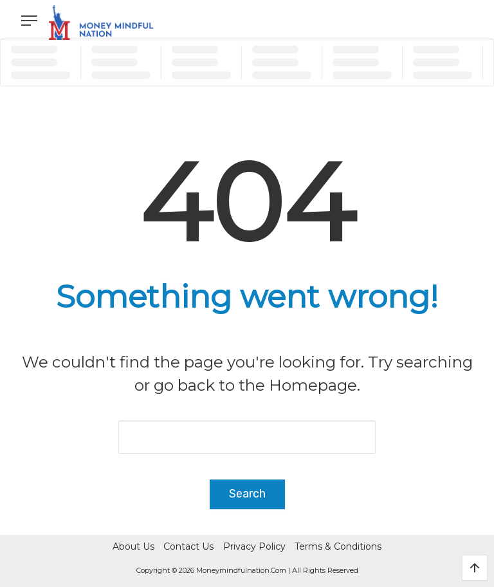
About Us (133, 546)
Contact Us (188, 546)
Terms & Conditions (338, 546)
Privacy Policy (254, 546)
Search (247, 494)
